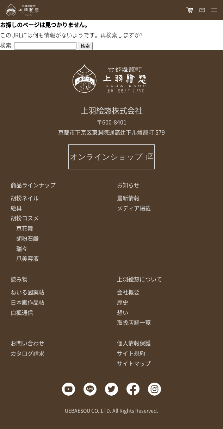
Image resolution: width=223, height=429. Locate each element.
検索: (6, 45)
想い (122, 312)
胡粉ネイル (25, 198)
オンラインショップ (106, 156)
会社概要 (128, 292)
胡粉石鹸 (27, 238)
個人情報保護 (134, 343)
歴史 (122, 302)
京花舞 (24, 228)
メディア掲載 (134, 208)
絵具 (16, 208)
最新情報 (128, 198)
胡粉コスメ (25, 218)
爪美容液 (27, 258)
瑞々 (21, 248)
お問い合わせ (27, 343)
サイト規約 (131, 353)
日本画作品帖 (27, 302)
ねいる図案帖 (27, 292)
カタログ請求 (27, 353)
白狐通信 (22, 312)
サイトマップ (134, 363)
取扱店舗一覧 (134, 322)
